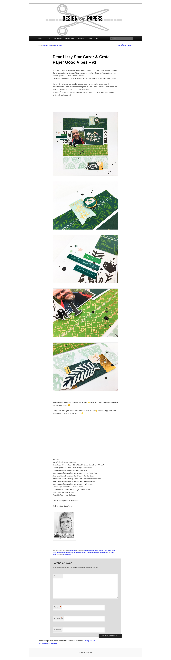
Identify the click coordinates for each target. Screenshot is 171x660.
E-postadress (58, 618)
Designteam (81, 38)
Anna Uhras (58, 45)
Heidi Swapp (61, 552)
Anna (96, 550)
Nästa (130, 45)
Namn (57, 607)
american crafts (89, 550)
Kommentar (58, 576)
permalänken (67, 554)
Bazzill (101, 550)
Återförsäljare (69, 38)
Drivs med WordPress (85, 652)
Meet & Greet (93, 38)
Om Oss (47, 38)
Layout (84, 552)
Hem (39, 38)
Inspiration (72, 550)
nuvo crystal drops (93, 552)
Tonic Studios (103, 552)
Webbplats (57, 629)
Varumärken (58, 38)
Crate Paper (107, 550)
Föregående (121, 45)
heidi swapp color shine (73, 552)
